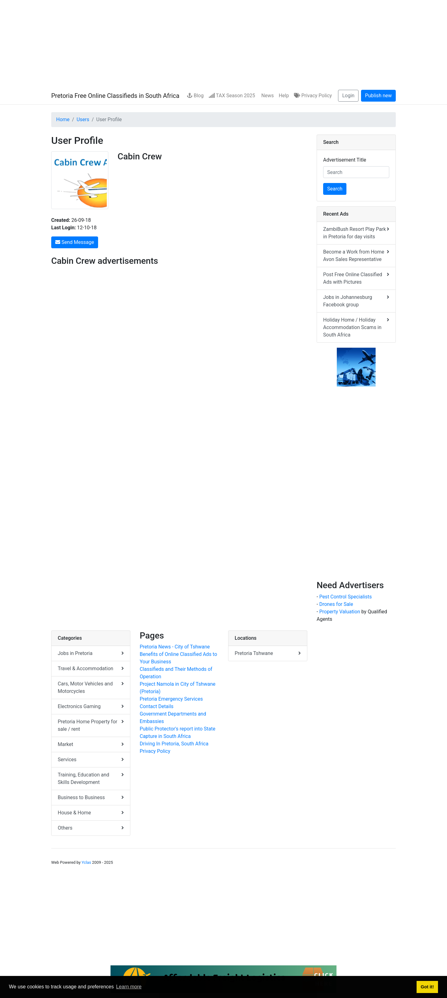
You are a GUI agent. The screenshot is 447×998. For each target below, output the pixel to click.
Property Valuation (339, 612)
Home (63, 119)
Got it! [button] (427, 986)
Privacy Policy (313, 95)
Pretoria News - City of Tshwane (175, 647)
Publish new (378, 95)
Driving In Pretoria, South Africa (174, 744)
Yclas (86, 862)
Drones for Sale (336, 604)
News (267, 95)
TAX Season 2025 (232, 95)
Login (348, 95)
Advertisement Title (344, 160)
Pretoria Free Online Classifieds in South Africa (115, 95)
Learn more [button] (129, 986)
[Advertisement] (223, 43)
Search (334, 189)
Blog (195, 95)
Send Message (74, 242)
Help (284, 95)
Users (83, 119)
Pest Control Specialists (345, 597)
